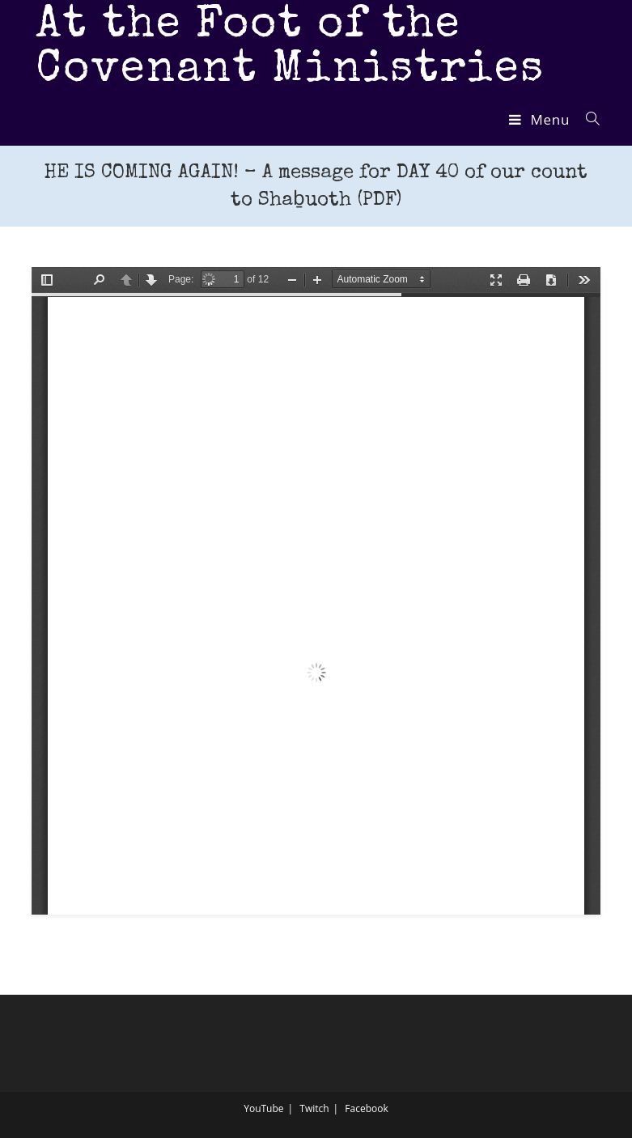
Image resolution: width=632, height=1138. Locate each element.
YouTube (263, 1108)
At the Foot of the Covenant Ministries (290, 48)
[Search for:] (587, 119)
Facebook (366, 1108)
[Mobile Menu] (541, 119)
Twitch (314, 1108)
